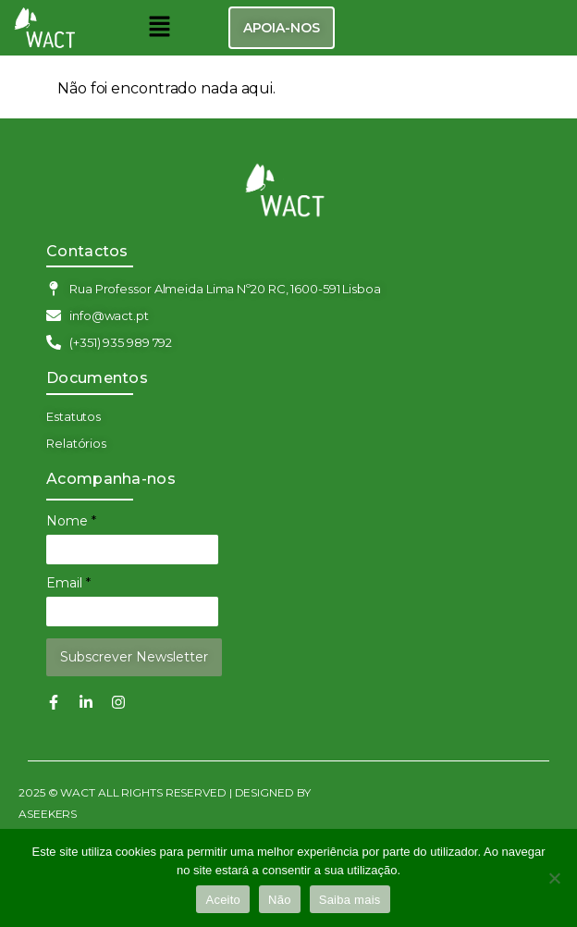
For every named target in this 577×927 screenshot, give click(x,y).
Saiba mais (350, 900)
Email (68, 583)
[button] (159, 27)
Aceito (222, 900)
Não (279, 900)
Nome (71, 521)
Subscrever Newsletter (134, 657)
